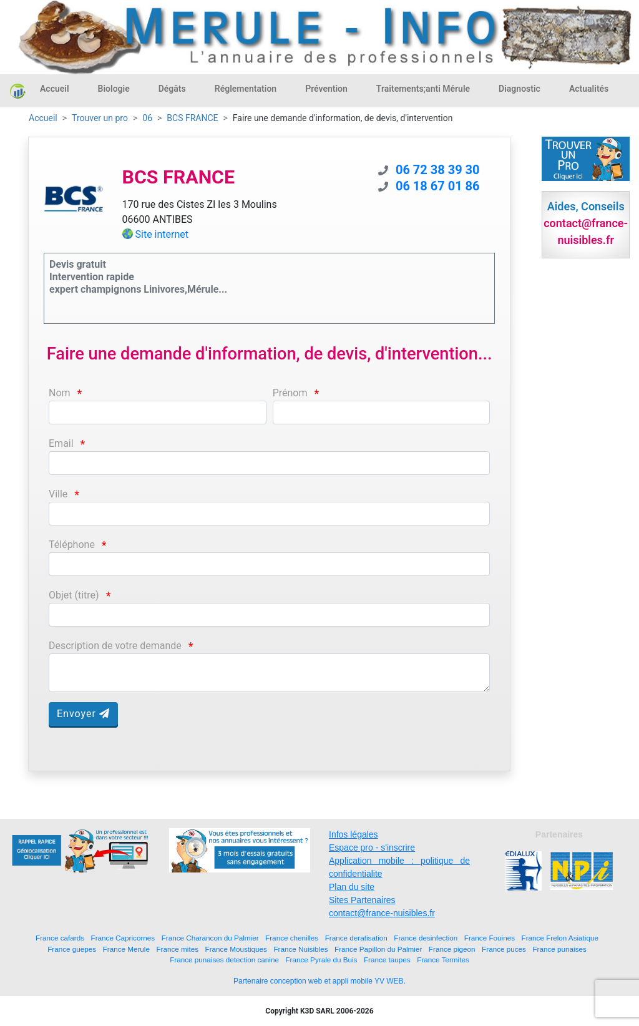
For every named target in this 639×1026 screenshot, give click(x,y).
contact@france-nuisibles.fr (382, 913)
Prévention (326, 89)
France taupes (387, 959)
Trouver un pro (100, 118)
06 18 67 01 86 (438, 185)
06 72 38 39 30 (438, 169)
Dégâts (172, 89)
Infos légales (353, 834)
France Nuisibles (300, 949)
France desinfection (425, 938)
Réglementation (245, 89)
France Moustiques (236, 949)
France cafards (60, 938)
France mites (177, 949)
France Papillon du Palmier (378, 949)
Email (61, 443)
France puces (504, 949)
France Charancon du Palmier (210, 938)
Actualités (588, 89)
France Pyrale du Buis (321, 959)
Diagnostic (519, 89)
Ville (58, 494)
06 (147, 118)
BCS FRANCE (192, 118)
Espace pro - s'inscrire (372, 848)
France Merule (126, 949)
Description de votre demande (115, 645)
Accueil (54, 89)
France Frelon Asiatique (560, 938)
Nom (60, 393)
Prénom (290, 393)
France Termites (443, 959)
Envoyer (83, 714)
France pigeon (452, 949)
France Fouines (489, 938)
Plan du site (351, 887)
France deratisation (356, 938)
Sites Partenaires (362, 900)
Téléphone (72, 544)
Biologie (114, 89)
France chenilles (291, 938)
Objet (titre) (74, 595)
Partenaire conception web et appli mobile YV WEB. (319, 981)
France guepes (71, 949)
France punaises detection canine (224, 959)
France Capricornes (123, 938)
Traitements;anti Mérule (423, 89)
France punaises (559, 949)
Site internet (162, 234)
